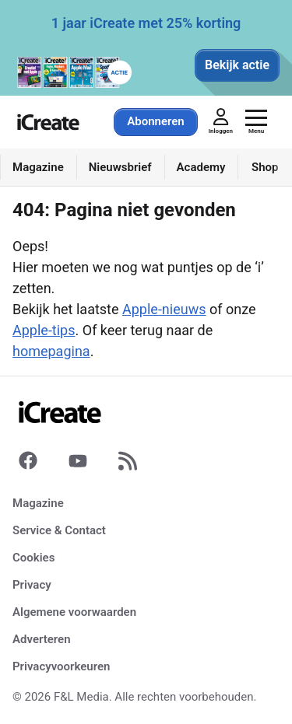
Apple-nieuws (164, 309)
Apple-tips (44, 330)
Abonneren (155, 121)
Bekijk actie (237, 65)
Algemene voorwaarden (74, 612)
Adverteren (41, 639)
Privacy (31, 585)
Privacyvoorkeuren (61, 666)
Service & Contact (59, 530)
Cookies (33, 558)
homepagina (51, 351)
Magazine (38, 503)
